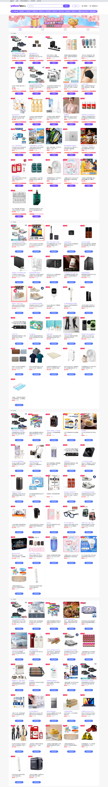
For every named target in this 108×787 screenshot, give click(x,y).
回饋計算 (35, 11)
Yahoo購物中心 (18, 6)
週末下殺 (61, 11)
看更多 (74, 11)
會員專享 (68, 11)
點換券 (22, 11)
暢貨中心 (41, 11)
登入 (76, 6)
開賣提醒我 (19, 251)
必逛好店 (54, 11)
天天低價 (48, 11)
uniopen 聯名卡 (83, 11)
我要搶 (19, 62)
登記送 (28, 11)
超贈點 (93, 11)
